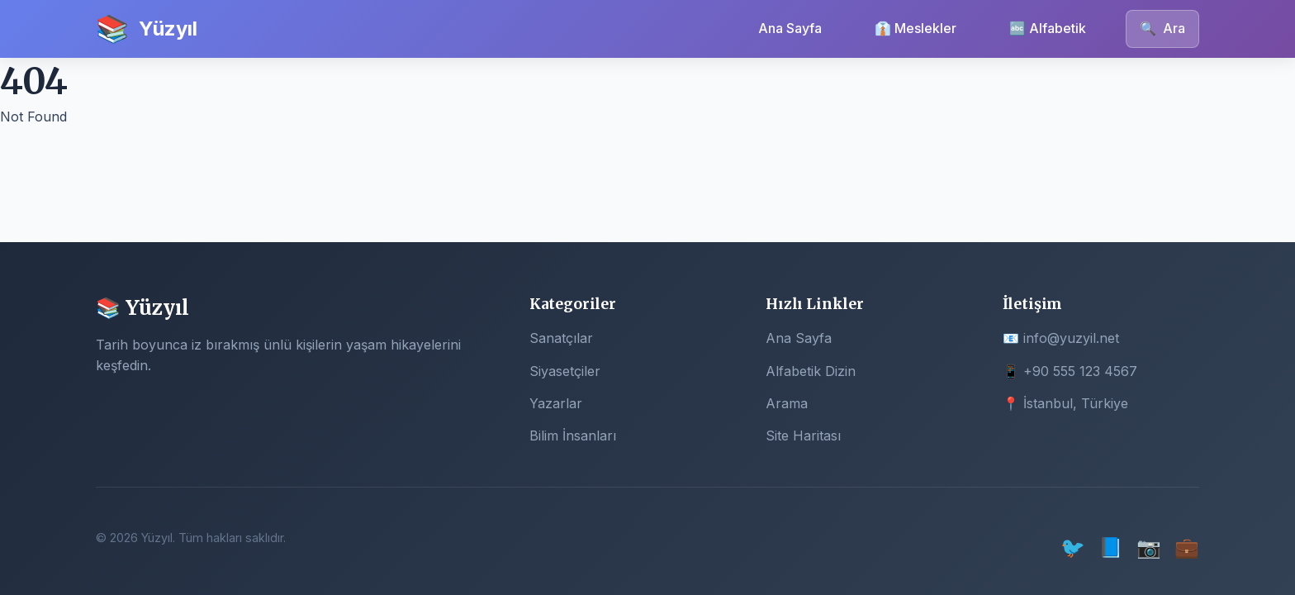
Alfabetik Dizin (811, 371)
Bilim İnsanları (572, 435)
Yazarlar (555, 403)
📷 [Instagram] (1148, 547)
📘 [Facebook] (1110, 547)
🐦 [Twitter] (1072, 547)
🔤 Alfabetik (1047, 28)
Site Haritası (803, 435)
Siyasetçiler (564, 371)
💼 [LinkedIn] (1186, 547)
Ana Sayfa (790, 28)
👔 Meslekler (915, 28)
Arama (787, 403)
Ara (1162, 28)
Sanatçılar (561, 338)
